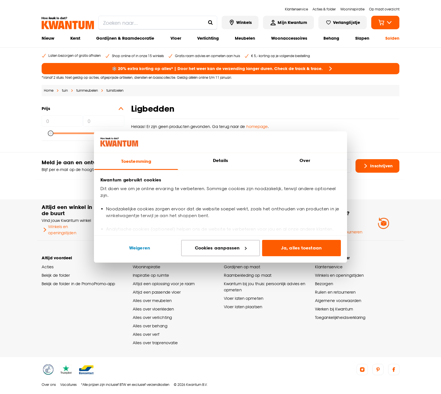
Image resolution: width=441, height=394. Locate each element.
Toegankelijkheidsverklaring (340, 317)
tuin (65, 90)
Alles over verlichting (152, 317)
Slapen (362, 38)
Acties (48, 266)
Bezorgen (324, 283)
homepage (257, 126)
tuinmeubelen (87, 90)
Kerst (75, 38)
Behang (331, 38)
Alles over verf (146, 334)
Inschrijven (377, 166)
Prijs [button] (83, 108)
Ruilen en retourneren (335, 292)
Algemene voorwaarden (338, 300)
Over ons (49, 384)
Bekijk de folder (56, 275)
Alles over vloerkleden (153, 309)
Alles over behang (150, 325)
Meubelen (245, 38)
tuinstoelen (114, 90)
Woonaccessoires (289, 38)
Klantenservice (329, 266)
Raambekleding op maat (247, 275)
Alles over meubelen (152, 300)
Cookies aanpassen (221, 248)
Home (48, 90)
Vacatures (68, 384)
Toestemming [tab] (136, 161)
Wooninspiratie (146, 266)
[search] (157, 22)
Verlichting (208, 38)
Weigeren (139, 248)
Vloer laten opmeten (243, 298)
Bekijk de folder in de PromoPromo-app (78, 283)
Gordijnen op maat (242, 266)
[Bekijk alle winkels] (240, 22)
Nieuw (48, 38)
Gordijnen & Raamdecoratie (125, 38)
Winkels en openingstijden (59, 229)
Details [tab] (220, 160)
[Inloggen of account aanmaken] (288, 22)
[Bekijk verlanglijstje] (342, 22)
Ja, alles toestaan (301, 248)
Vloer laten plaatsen (243, 306)
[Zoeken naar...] (210, 22)
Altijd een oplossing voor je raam (164, 283)
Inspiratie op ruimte (151, 275)
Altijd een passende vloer (157, 292)
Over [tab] (305, 160)
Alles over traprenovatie (155, 342)
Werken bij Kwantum (334, 309)
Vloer (175, 38)
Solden (392, 38)
